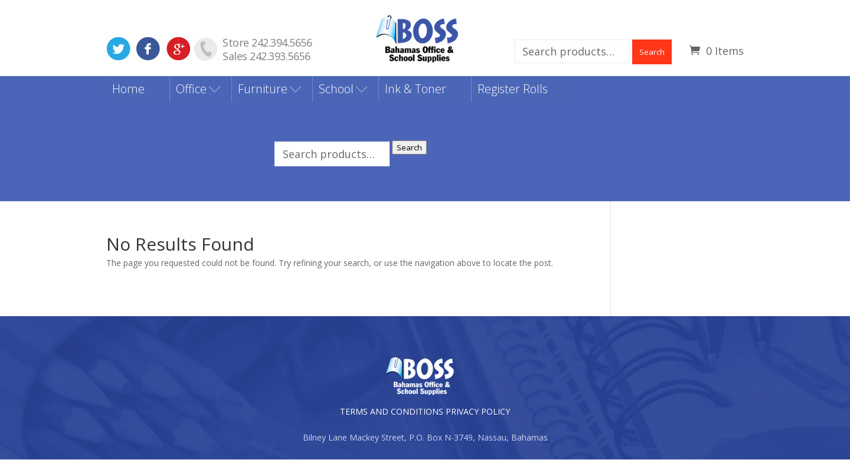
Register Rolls (513, 92)
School (336, 92)
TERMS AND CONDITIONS (391, 415)
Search (652, 52)
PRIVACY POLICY (478, 415)
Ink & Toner (415, 92)
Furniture (262, 92)
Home (128, 92)
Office (191, 92)
